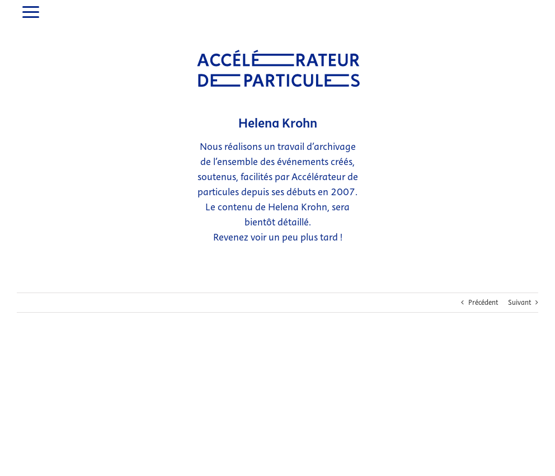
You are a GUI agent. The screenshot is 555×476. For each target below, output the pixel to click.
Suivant (519, 281)
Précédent (483, 281)
